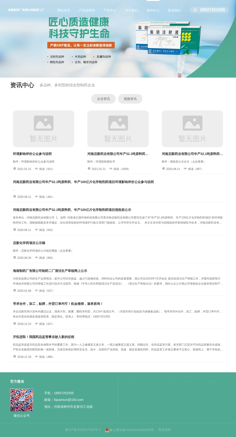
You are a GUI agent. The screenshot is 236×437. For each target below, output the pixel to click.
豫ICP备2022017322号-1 (83, 429)
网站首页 (63, 10)
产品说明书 (87, 10)
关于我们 (131, 10)
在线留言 (213, 388)
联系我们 (174, 10)
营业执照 (164, 429)
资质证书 (167, 394)
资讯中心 (153, 10)
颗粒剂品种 (134, 405)
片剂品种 (132, 394)
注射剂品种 (134, 388)
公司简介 (167, 388)
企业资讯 (103, 99)
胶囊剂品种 (134, 400)
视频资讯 (130, 99)
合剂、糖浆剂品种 (138, 411)
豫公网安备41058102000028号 (129, 430)
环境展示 (167, 400)
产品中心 (109, 10)
